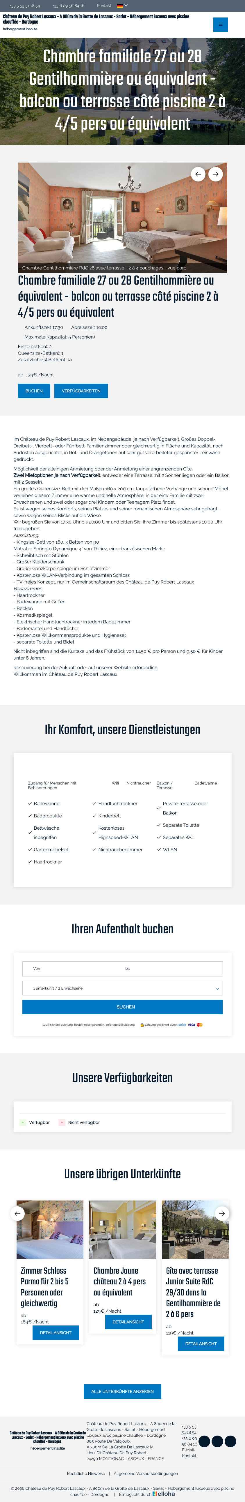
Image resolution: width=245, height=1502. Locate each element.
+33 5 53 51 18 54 (187, 1430)
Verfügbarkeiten (81, 391)
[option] (122, 218)
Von (36, 969)
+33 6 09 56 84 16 (187, 1441)
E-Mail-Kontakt (187, 1453)
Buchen (34, 391)
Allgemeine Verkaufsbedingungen (146, 1473)
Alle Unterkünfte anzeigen (122, 1392)
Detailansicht (55, 1333)
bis (128, 969)
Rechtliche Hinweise (86, 1473)
